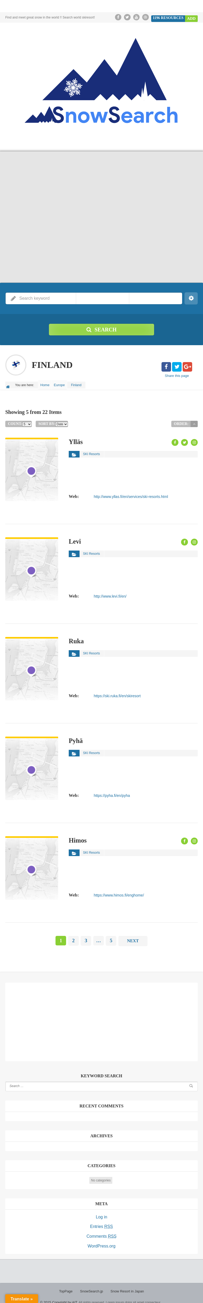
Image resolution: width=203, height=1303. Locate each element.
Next (133, 938)
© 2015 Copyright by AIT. (59, 1295)
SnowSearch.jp (92, 1284)
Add (192, 17)
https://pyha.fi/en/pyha (112, 791)
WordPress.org (101, 1240)
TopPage (68, 1284)
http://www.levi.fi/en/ (110, 592)
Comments (101, 1231)
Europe (64, 383)
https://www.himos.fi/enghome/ (119, 891)
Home (46, 383)
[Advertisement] (101, 1017)
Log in (101, 1213)
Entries (101, 1222)
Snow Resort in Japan (125, 1284)
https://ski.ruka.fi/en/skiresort (117, 692)
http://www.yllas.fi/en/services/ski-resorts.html (131, 493)
